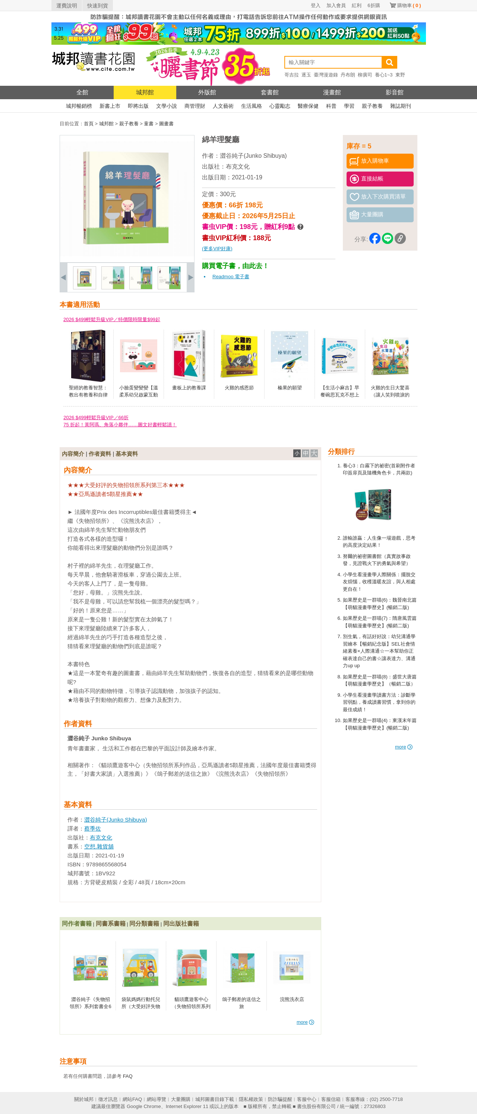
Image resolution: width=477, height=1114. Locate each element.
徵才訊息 (108, 1099)
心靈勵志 (279, 106)
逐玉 (306, 74)
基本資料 (127, 454)
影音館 (395, 92)
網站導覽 (156, 1099)
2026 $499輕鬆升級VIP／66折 (96, 417)
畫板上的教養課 (189, 387)
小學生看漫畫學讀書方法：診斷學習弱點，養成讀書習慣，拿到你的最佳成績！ (379, 702)
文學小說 (166, 106)
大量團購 (180, 1099)
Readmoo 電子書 (230, 276)
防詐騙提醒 (280, 1099)
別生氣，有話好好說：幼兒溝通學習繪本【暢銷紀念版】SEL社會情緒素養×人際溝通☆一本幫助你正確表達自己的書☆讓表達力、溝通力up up (379, 651)
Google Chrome (144, 1106)
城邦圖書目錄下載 (214, 1099)
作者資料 (100, 454)
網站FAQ (132, 1099)
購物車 (409, 5)
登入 (315, 5)
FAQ (128, 1076)
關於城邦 (84, 1099)
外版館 (207, 92)
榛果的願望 (290, 387)
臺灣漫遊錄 (326, 74)
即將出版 (138, 106)
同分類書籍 (144, 923)
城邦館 (145, 92)
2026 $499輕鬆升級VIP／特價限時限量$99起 (111, 319)
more (404, 747)
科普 (331, 106)
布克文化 (238, 166)
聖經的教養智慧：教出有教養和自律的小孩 (88, 395)
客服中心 (306, 1099)
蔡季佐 (92, 828)
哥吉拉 (291, 74)
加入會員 (336, 5)
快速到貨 (97, 6)
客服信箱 (331, 1099)
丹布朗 (348, 74)
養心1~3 (384, 74)
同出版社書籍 (181, 923)
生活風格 (251, 106)
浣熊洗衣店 (292, 999)
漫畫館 (332, 92)
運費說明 (66, 6)
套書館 (270, 92)
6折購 (373, 5)
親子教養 (372, 106)
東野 (400, 74)
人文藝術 (223, 106)
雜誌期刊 (400, 106)
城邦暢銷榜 (79, 106)
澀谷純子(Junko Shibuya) (253, 156)
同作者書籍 (77, 923)
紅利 (356, 5)
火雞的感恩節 (239, 387)
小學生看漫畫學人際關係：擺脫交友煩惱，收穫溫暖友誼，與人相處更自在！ (379, 582)
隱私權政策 (251, 1099)
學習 (349, 106)
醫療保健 (308, 106)
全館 (82, 92)
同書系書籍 (111, 923)
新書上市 (109, 106)
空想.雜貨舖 (99, 846)
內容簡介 (73, 454)
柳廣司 (365, 74)
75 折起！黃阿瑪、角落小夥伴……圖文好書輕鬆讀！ (120, 424)
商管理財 (194, 106)
